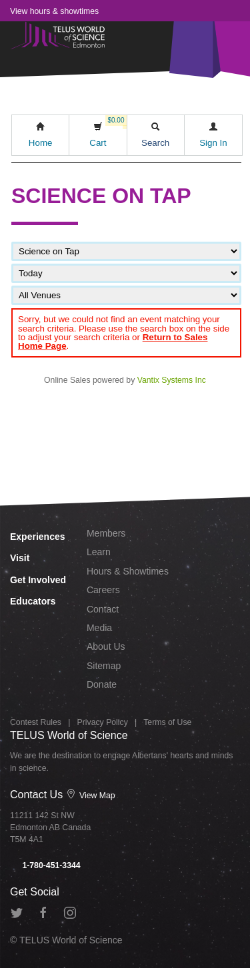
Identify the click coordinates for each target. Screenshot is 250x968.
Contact (103, 609)
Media (99, 627)
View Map (90, 795)
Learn (99, 552)
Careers (103, 590)
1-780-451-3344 (45, 865)
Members (106, 533)
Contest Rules (35, 722)
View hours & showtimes (54, 11)
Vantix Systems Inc (171, 380)
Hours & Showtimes (128, 571)
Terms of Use (167, 722)
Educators (32, 601)
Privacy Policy (102, 722)
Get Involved (38, 580)
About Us (106, 646)
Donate (102, 684)
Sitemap (104, 665)
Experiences (37, 536)
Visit (19, 558)
